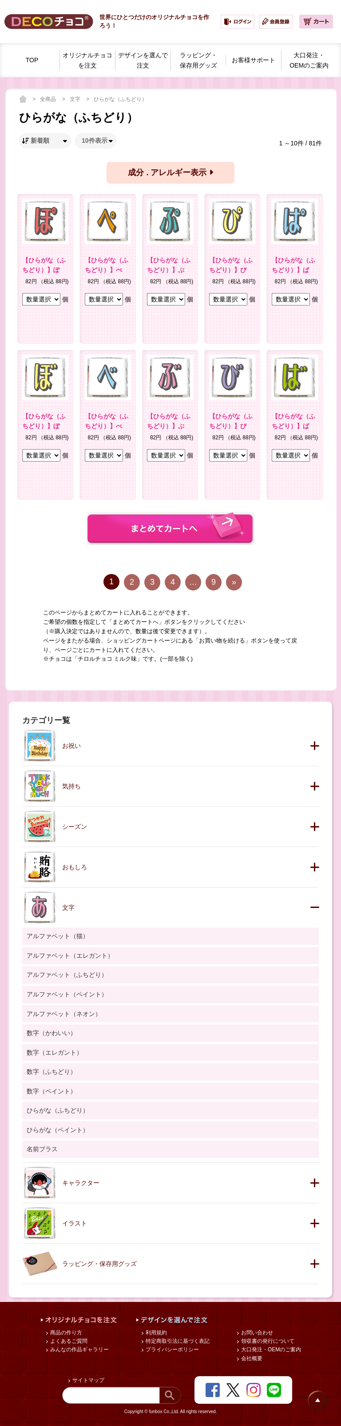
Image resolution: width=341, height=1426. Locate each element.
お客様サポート (253, 60)
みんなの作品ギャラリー (79, 1349)
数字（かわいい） (51, 1032)
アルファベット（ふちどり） (67, 974)
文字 (76, 99)
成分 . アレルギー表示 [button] (170, 172)
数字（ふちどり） (51, 1071)
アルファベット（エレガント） (70, 955)
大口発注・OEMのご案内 (270, 1349)
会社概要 (251, 1358)
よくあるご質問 (68, 1341)
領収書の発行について (267, 1341)
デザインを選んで (143, 61)
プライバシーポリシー (171, 1349)
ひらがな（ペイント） (58, 1129)
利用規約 (155, 1333)
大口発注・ (309, 61)
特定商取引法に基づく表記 (177, 1341)
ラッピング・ (198, 61)
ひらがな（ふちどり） (120, 99)
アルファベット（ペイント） (67, 994)
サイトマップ (87, 1380)
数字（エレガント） (55, 1052)
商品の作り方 (65, 1333)
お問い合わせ (256, 1333)
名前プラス (42, 1149)
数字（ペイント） (51, 1091)
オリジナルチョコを (87, 61)
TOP (32, 60)
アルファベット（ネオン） (64, 1013)
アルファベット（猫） (58, 936)
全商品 (48, 99)
